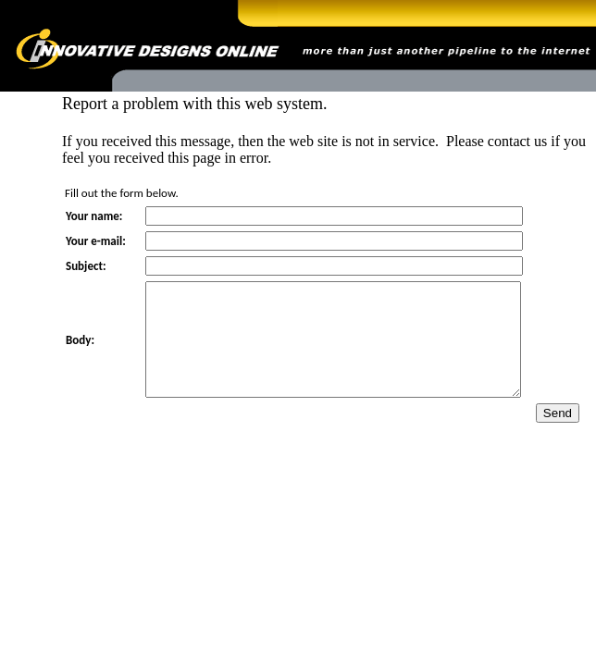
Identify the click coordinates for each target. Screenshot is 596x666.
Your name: (94, 216)
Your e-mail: (96, 241)
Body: (80, 351)
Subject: (86, 266)
